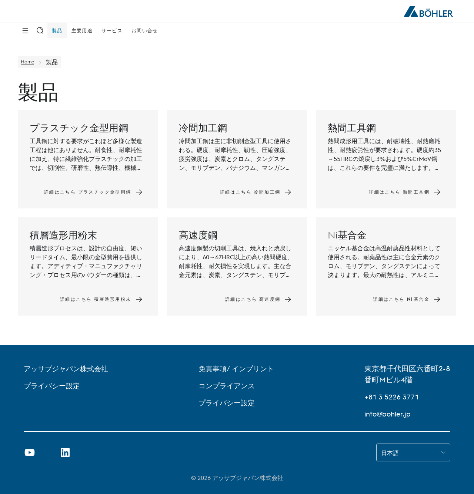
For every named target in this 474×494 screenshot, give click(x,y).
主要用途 (82, 30)
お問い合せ (144, 30)
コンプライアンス (228, 385)
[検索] (40, 30)
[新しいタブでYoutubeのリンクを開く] (30, 452)
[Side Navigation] (25, 30)
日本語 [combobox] (390, 453)
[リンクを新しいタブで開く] (65, 452)
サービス (112, 30)
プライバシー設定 (53, 385)
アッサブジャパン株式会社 (68, 368)
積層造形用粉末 (63, 235)
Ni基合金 (347, 235)
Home (29, 62)
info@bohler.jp (388, 413)
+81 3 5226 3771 (393, 396)
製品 (57, 30)
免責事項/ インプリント (238, 368)
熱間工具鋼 (352, 128)
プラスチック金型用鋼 (79, 128)
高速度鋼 (198, 235)
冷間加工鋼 (203, 128)
